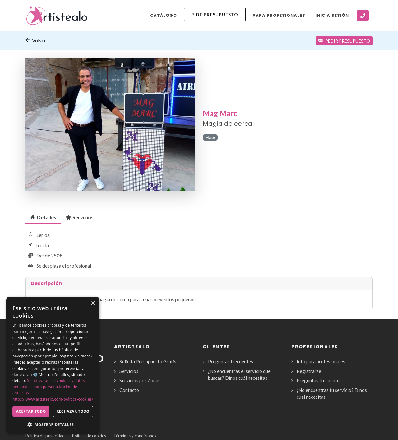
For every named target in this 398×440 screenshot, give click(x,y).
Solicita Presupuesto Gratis (147, 361)
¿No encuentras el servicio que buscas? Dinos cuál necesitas (239, 374)
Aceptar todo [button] (31, 411)
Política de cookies (89, 435)
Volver (35, 40)
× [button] (92, 303)
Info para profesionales (321, 361)
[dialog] (53, 365)
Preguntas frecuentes (230, 361)
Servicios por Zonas (139, 380)
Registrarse (309, 371)
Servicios (80, 217)
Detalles (43, 217)
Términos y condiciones (134, 435)
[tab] (43, 217)
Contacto (129, 390)
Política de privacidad (45, 435)
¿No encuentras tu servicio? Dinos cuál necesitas (332, 393)
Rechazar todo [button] (72, 411)
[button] (52, 424)
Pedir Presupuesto (344, 41)
